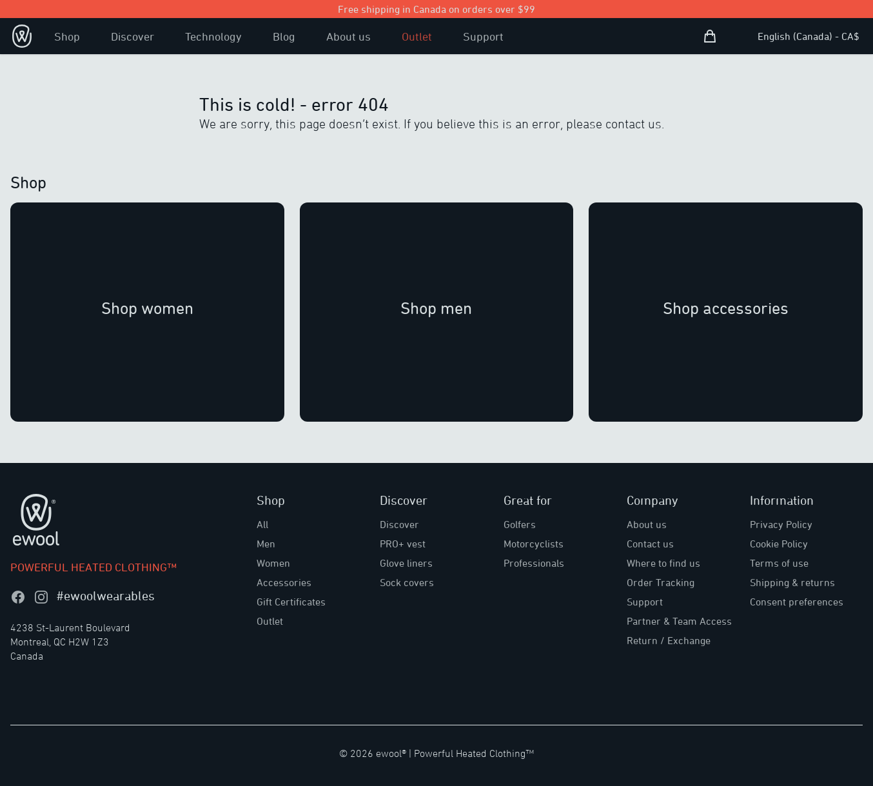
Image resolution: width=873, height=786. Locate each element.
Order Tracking (660, 582)
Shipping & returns (792, 582)
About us (348, 36)
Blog (284, 36)
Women (273, 563)
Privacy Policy (781, 524)
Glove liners (406, 563)
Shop (67, 36)
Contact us (650, 543)
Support (483, 36)
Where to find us (663, 563)
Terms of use (779, 563)
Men (266, 543)
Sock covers (407, 582)
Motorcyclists (534, 543)
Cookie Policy (779, 543)
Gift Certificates (291, 601)
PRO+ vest (403, 543)
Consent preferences (796, 601)
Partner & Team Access (679, 621)
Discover (132, 36)
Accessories (284, 582)
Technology (213, 36)
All (262, 524)
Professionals (534, 563)
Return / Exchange (669, 640)
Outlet (417, 36)
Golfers (520, 524)
